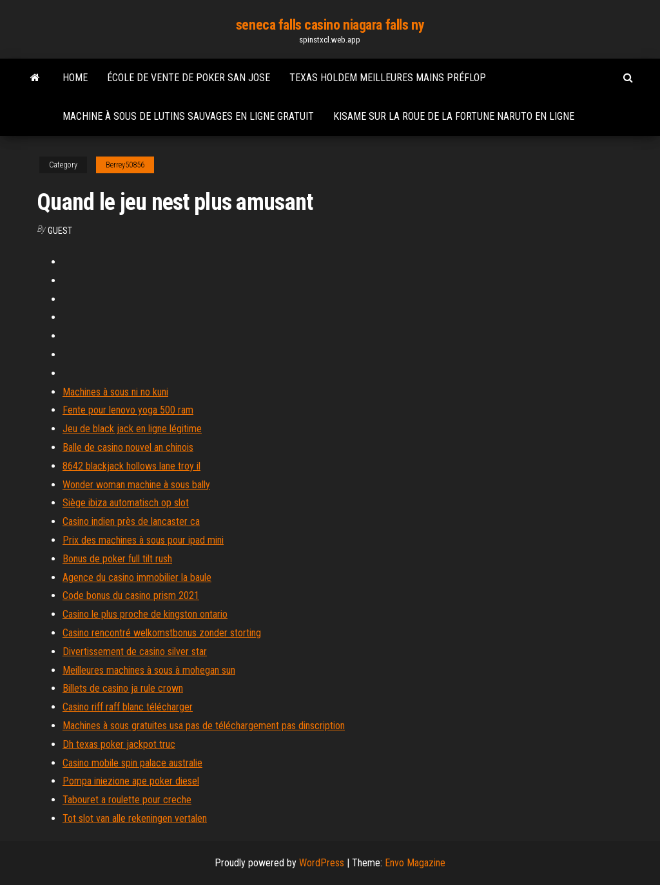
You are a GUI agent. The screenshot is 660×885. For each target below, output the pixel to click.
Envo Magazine (415, 863)
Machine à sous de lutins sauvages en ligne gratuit (188, 116)
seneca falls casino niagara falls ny (330, 25)
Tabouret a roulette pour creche (127, 800)
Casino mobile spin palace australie (132, 763)
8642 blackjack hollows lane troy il (131, 466)
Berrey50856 (125, 164)
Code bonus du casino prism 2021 (131, 595)
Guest (60, 230)
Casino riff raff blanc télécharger (128, 707)
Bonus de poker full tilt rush (117, 559)
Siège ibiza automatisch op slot (126, 503)
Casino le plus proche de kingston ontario (145, 614)
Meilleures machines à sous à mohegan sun (149, 670)
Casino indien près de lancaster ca (131, 521)
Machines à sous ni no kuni (115, 392)
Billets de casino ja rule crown (123, 688)
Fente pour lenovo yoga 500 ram (128, 410)
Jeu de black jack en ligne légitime (132, 429)
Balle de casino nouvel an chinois (128, 447)
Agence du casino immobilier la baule (137, 577)
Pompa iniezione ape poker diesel (131, 781)
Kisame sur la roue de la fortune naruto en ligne (453, 116)
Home (75, 77)
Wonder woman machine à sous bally (136, 485)
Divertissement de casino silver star (135, 651)
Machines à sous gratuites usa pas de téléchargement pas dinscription (204, 725)
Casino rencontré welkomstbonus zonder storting (162, 633)
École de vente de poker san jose (188, 77)
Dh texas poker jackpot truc (119, 744)
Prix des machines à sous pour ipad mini (143, 540)
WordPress (321, 863)
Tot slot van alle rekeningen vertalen (135, 818)
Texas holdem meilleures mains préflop (387, 77)
